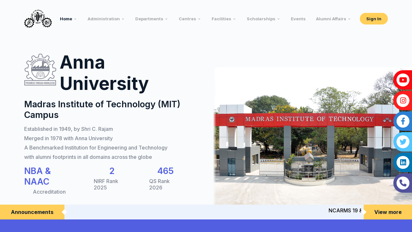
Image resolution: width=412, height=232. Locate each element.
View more (388, 212)
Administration (104, 18)
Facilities (221, 18)
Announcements (32, 212)
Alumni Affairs (331, 18)
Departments (149, 18)
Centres (187, 18)
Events (298, 18)
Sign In (373, 18)
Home (66, 18)
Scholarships (261, 18)
